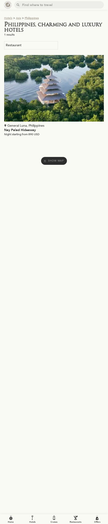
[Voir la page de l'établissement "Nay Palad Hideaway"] (54, 96)
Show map (54, 160)
